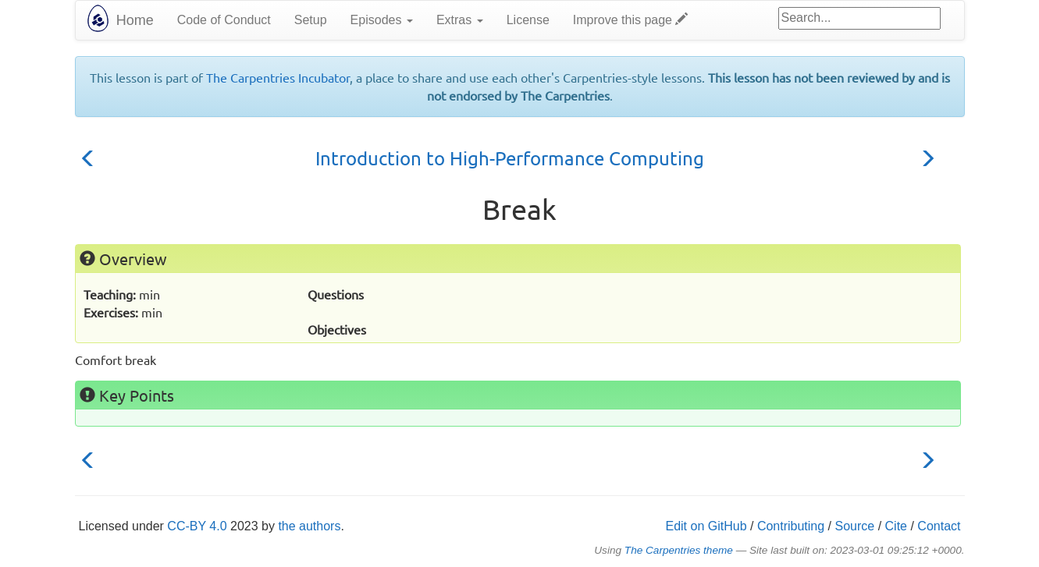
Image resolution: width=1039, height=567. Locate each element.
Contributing (790, 526)
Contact (938, 526)
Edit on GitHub (705, 526)
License (528, 20)
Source (855, 526)
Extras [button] (459, 20)
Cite (896, 526)
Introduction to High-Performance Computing (509, 158)
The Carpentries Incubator (278, 77)
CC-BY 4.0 (196, 526)
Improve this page (631, 20)
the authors (309, 526)
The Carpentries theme (678, 550)
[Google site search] (859, 18)
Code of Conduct (224, 20)
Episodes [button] (381, 20)
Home (135, 20)
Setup (310, 20)
